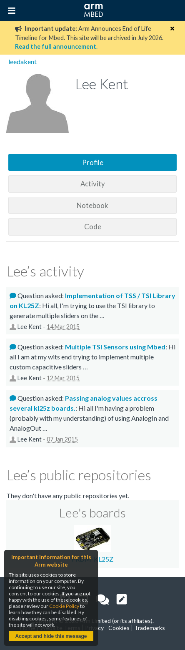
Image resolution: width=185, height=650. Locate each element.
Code (92, 226)
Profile (92, 162)
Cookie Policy (64, 606)
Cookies (119, 627)
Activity (92, 183)
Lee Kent (30, 326)
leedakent (22, 61)
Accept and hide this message (51, 636)
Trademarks (149, 627)
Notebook (92, 205)
